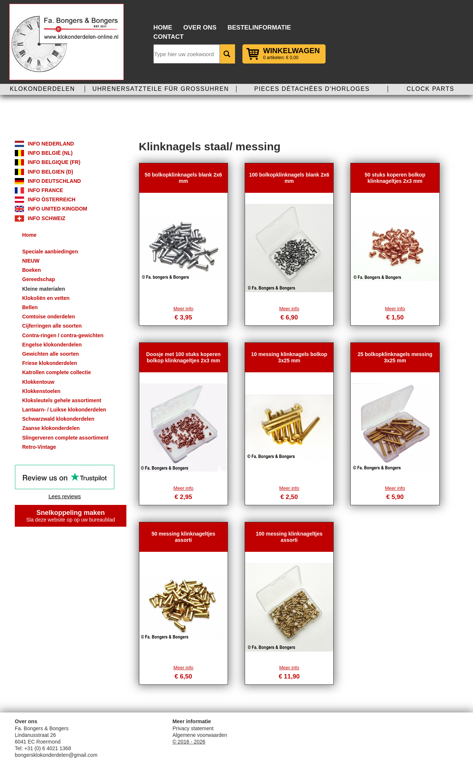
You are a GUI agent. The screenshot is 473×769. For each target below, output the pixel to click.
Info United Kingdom (57, 209)
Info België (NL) (50, 153)
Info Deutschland (54, 181)
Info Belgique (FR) (54, 162)
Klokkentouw (38, 382)
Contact (168, 36)
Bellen (30, 307)
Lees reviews (64, 496)
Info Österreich (51, 199)
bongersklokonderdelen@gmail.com (56, 755)
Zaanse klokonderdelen (51, 428)
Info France (45, 190)
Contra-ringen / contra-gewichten (62, 335)
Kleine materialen (43, 289)
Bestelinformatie (259, 27)
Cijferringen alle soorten (52, 326)
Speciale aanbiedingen (50, 251)
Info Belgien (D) (50, 172)
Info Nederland (51, 144)
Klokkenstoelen (41, 391)
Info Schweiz (46, 218)
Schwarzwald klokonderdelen (58, 419)
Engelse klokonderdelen (52, 345)
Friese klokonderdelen (49, 363)
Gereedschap (38, 279)
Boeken (31, 270)
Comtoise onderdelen (48, 316)
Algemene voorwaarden (200, 735)
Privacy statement (193, 728)
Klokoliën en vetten (45, 298)
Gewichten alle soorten (50, 354)
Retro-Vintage (39, 447)
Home (162, 27)
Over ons (200, 27)
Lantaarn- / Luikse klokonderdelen (64, 410)
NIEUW (31, 261)
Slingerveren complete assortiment (65, 438)
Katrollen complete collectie (56, 372)
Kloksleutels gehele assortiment (61, 400)
